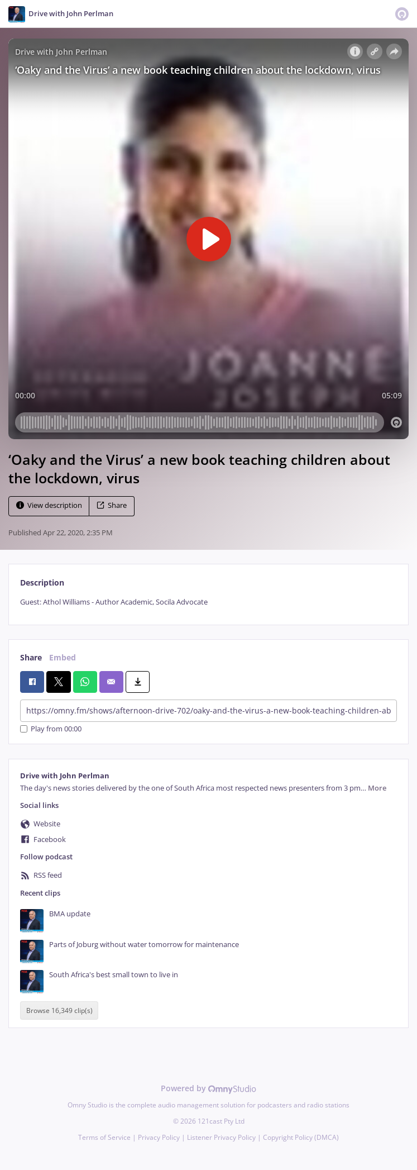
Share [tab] (31, 657)
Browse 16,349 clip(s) (59, 1010)
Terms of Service (104, 1137)
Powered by (208, 1088)
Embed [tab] (62, 657)
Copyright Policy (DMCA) (301, 1137)
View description (49, 505)
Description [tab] (42, 582)
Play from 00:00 (51, 729)
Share (112, 505)
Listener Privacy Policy (221, 1137)
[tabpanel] (208, 602)
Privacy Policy (159, 1137)
